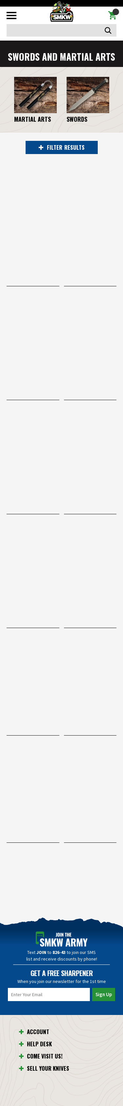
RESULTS (62, 147)
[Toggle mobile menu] (11, 15)
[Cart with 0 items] (112, 15)
